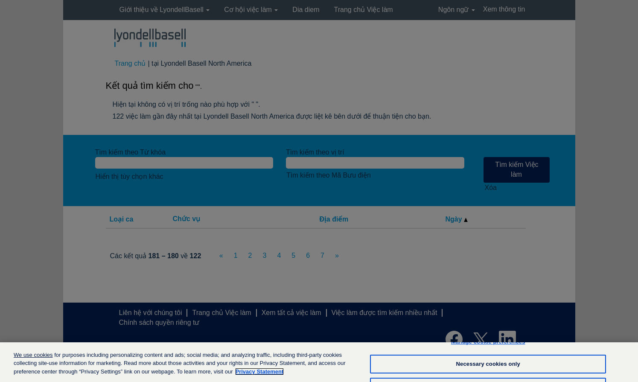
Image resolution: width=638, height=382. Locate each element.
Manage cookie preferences (488, 345)
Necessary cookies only (488, 368)
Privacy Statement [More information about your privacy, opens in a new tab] (260, 375)
